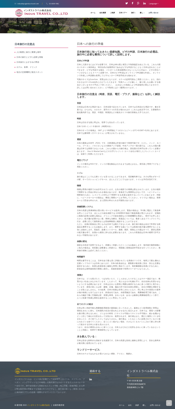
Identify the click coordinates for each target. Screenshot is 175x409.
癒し (142, 12)
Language (154, 3)
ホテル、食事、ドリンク (26, 67)
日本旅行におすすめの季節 (27, 62)
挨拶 (137, 405)
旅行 (133, 12)
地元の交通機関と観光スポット (29, 72)
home (17, 25)
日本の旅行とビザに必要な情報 (29, 57)
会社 (129, 405)
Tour (25, 25)
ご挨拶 (112, 12)
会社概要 (102, 12)
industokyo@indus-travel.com (27, 3)
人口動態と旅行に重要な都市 (28, 52)
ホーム (93, 12)
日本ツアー (123, 12)
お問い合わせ (153, 12)
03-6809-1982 (53, 3)
